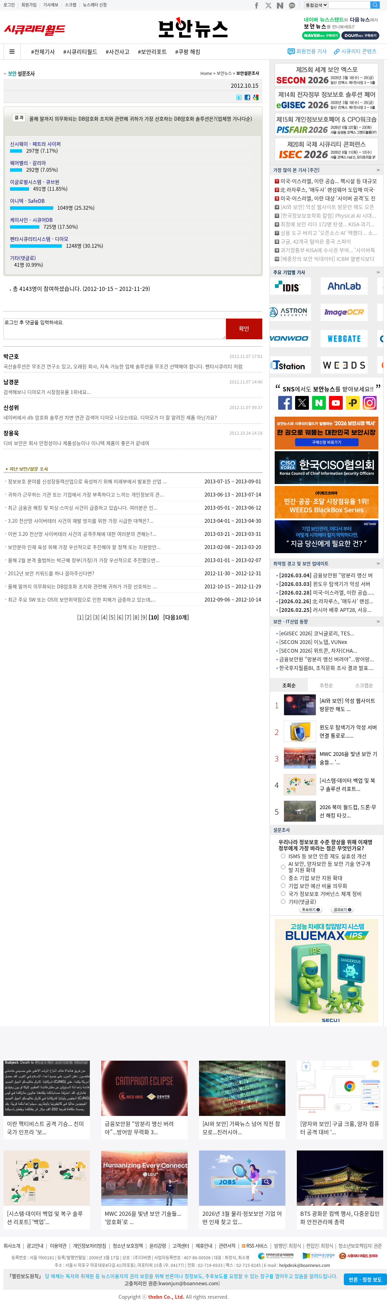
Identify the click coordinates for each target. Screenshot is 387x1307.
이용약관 (58, 1245)
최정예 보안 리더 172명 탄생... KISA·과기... (328, 224)
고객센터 (180, 1245)
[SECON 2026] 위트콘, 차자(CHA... (318, 650)
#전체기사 (43, 51)
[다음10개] (176, 617)
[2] (89, 617)
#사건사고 (118, 51)
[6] (121, 617)
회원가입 (29, 5)
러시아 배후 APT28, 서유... (325, 610)
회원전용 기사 (311, 51)
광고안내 (35, 1245)
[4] (105, 617)
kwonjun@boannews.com (188, 1283)
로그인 (9, 5)
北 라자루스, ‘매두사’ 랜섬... (326, 601)
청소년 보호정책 (128, 1245)
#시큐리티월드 (80, 51)
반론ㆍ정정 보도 (365, 1279)
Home (206, 73)
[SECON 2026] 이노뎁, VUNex (313, 642)
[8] (137, 617)
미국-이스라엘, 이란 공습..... (326, 592)
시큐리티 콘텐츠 (359, 51)
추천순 (326, 685)
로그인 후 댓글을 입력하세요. (114, 329)
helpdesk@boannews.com (304, 1265)
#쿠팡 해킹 (187, 51)
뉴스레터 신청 (95, 5)
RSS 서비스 (256, 1245)
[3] (97, 617)
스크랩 (70, 5)
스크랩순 (364, 685)
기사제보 (50, 5)
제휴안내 (204, 1245)
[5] (113, 617)
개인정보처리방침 (89, 1245)
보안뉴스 (224, 73)
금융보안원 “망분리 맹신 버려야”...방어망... (326, 659)
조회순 (289, 685)
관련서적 (227, 1245)
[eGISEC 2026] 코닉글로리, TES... (316, 633)
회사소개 (11, 1245)
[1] (81, 617)
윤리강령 (157, 1245)
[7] (129, 617)
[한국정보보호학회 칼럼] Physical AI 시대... (328, 215)
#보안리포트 (152, 51)
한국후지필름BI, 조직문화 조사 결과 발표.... (326, 668)
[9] (145, 617)
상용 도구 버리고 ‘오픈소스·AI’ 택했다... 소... (329, 233)
